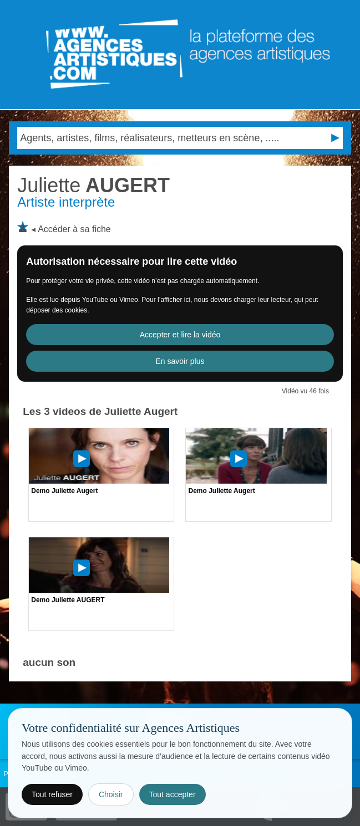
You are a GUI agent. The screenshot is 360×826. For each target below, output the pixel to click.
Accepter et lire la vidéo (180, 334)
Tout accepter (172, 794)
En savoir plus (180, 361)
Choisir (111, 794)
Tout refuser (52, 794)
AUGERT (93, 185)
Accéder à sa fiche (74, 229)
